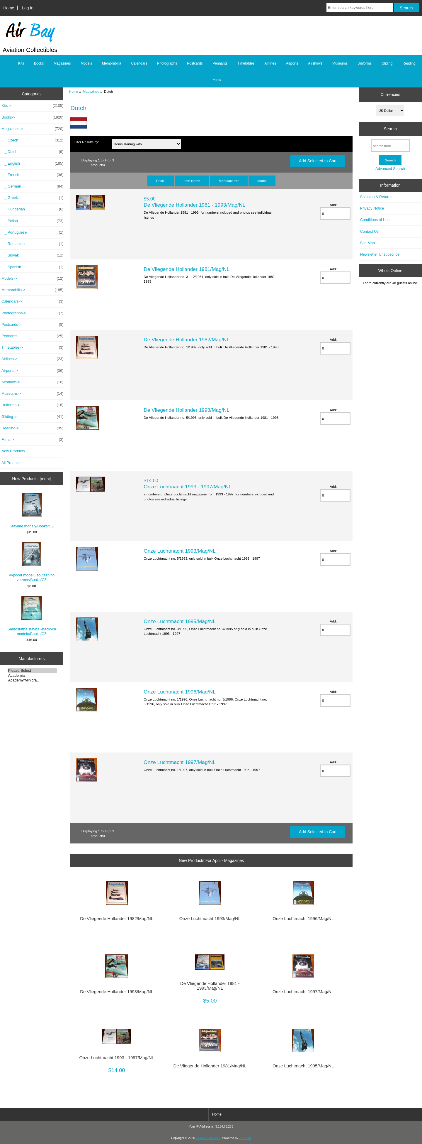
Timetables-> (32, 347)
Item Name (191, 181)
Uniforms (365, 63)
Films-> (32, 439)
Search (390, 128)
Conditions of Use (375, 219)
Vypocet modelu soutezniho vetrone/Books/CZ (32, 562)
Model (262, 181)
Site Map (367, 243)
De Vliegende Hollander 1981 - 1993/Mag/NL (194, 205)
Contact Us (369, 231)
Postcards (195, 63)
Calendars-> (32, 301)
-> (32, 128)
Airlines (270, 63)
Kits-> (32, 105)
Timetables (245, 63)
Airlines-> (32, 359)
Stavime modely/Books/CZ (32, 510)
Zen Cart (245, 1138)
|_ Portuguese (32, 232)
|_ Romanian (32, 244)
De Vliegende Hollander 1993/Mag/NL (186, 410)
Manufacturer (229, 181)
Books (39, 63)
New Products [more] (31, 478)
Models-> (32, 278)
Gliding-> (32, 416)
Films (217, 79)
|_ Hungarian (32, 209)
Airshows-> (32, 382)
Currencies (390, 94)
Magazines (91, 91)
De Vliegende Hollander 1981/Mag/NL (186, 269)
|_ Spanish (32, 267)
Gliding (387, 63)
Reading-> (32, 428)
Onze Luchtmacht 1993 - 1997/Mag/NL (188, 487)
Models (86, 63)
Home (8, 8)
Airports (292, 63)
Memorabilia (111, 63)
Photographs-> (32, 313)
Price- (160, 181)
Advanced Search (390, 168)
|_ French (32, 175)
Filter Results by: (86, 142)
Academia (32, 675)
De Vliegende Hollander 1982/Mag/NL (186, 339)
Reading (409, 63)
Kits (21, 63)
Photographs (167, 63)
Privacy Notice (372, 208)
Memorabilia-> (32, 290)
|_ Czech (32, 140)
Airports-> (32, 370)
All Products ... (13, 462)
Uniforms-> (32, 405)
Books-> (32, 117)
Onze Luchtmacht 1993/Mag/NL (180, 551)
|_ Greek (32, 197)
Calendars (139, 63)
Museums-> (32, 393)
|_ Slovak (32, 255)
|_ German (32, 186)
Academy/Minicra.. (32, 680)
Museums (340, 63)
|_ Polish (32, 221)
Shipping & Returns (376, 197)
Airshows (315, 63)
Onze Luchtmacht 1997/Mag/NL (180, 762)
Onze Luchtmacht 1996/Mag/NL (180, 692)
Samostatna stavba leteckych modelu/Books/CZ (31, 616)
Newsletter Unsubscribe (380, 254)
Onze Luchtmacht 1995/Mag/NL (180, 621)
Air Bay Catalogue (208, 1138)
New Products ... (15, 451)
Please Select (32, 670)
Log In (27, 8)
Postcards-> (32, 324)
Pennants (220, 63)
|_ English (32, 163)
